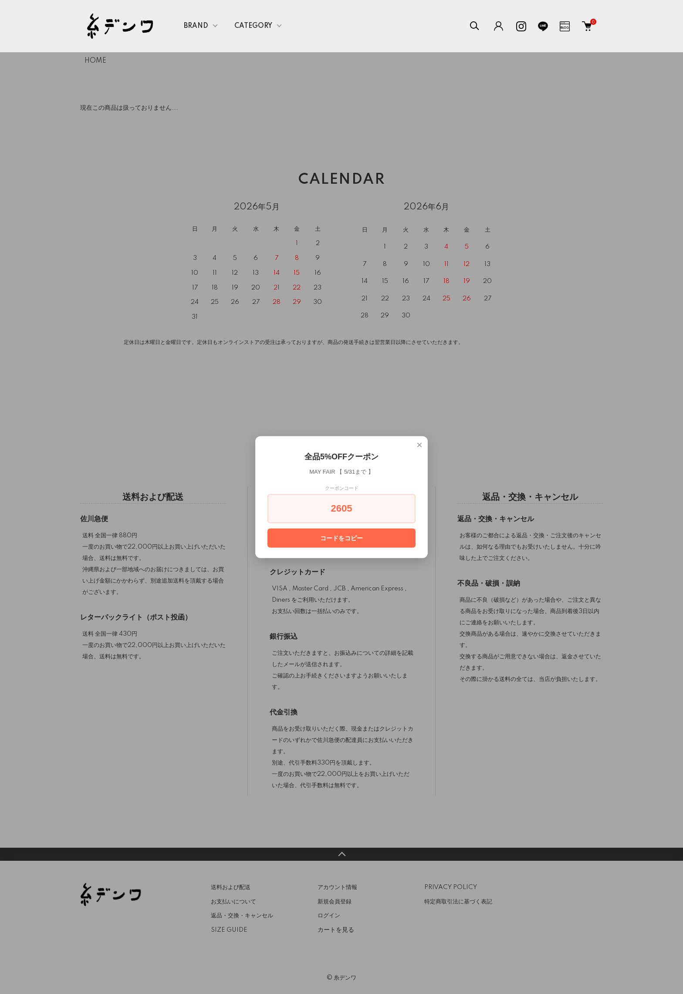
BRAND (196, 26)
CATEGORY (253, 26)
